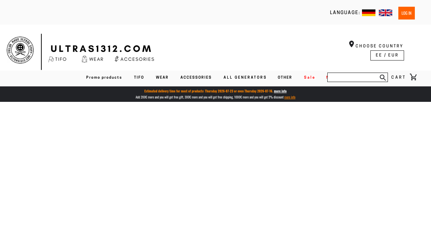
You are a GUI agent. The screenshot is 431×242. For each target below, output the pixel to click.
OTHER (285, 78)
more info (280, 91)
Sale (310, 78)
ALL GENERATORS (245, 78)
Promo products (104, 78)
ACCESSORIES (196, 78)
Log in (407, 13)
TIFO (139, 78)
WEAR (162, 78)
